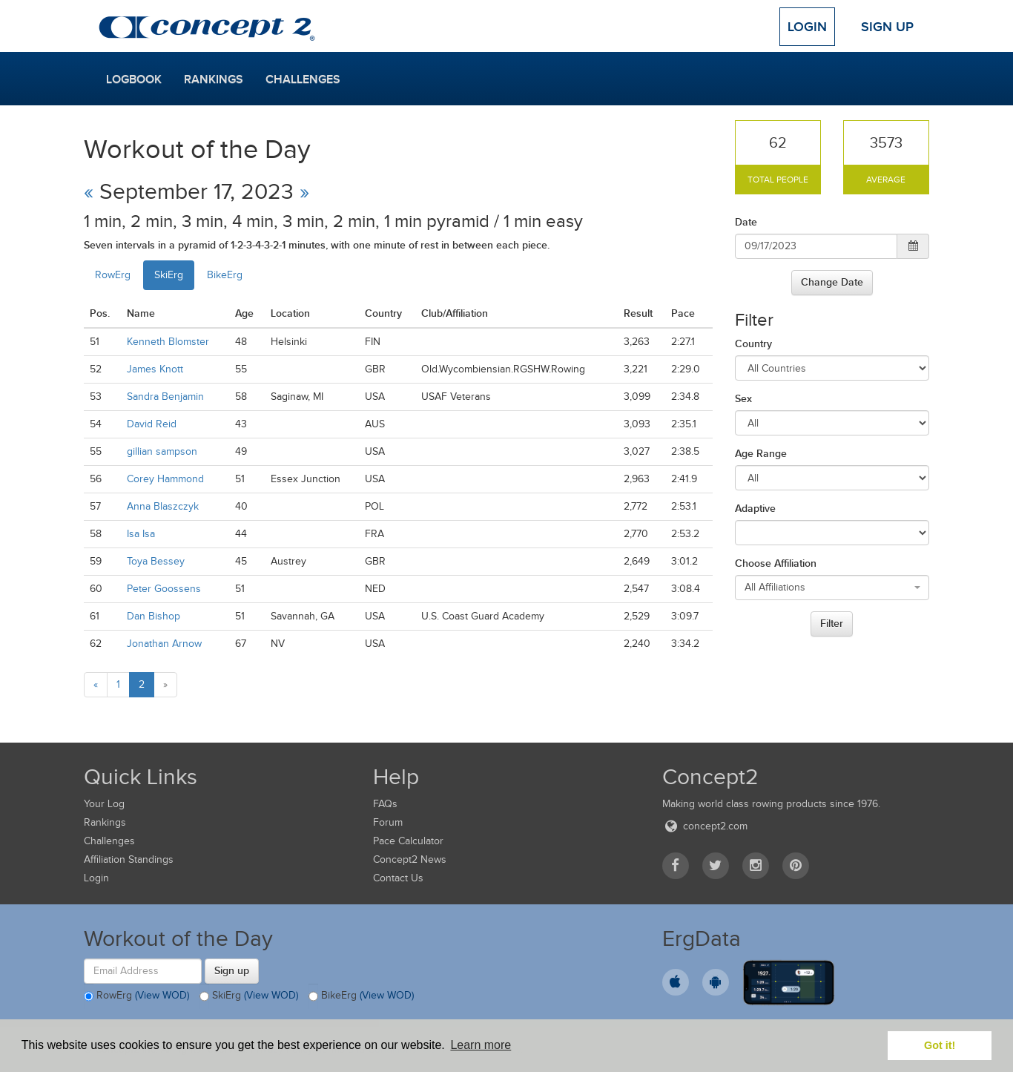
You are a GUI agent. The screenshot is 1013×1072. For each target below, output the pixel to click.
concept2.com (705, 826)
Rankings (213, 79)
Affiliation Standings (129, 859)
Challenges (302, 79)
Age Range (761, 453)
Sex (743, 398)
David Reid (151, 424)
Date (746, 222)
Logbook (134, 79)
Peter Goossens (164, 588)
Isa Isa (141, 533)
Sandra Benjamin (165, 396)
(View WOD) (162, 995)
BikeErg (224, 274)
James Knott (155, 369)
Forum (388, 822)
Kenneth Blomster (168, 341)
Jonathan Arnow (164, 643)
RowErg (113, 274)
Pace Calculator (408, 840)
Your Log (104, 803)
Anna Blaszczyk (163, 506)
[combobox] (832, 587)
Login (807, 26)
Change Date (832, 282)
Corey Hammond (165, 478)
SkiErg (168, 274)
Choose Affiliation (775, 563)
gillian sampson (162, 451)
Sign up (231, 970)
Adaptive (755, 508)
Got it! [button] (939, 1045)
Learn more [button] (480, 1045)
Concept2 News (409, 859)
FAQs (385, 803)
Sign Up (887, 26)
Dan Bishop (153, 616)
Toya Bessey (156, 561)
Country (753, 343)
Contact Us (398, 878)
